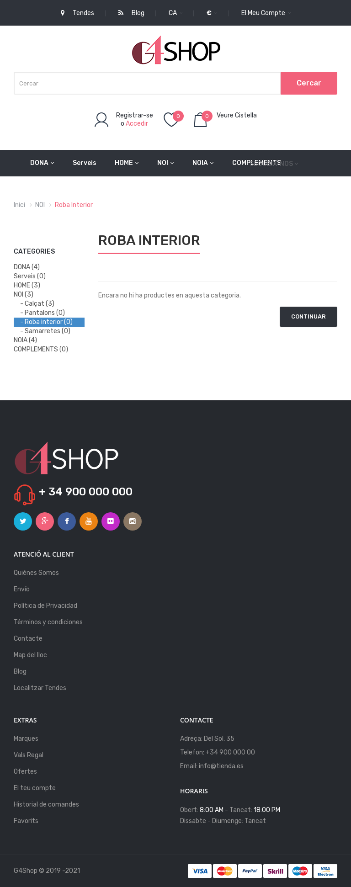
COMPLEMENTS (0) (41, 349)
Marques (26, 739)
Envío (22, 589)
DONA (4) (27, 267)
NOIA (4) (25, 340)
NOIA (203, 163)
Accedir (137, 123)
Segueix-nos (271, 164)
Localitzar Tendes (40, 688)
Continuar (308, 316)
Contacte (28, 639)
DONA (42, 163)
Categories (34, 251)
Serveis (84, 163)
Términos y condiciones (48, 622)
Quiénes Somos (36, 573)
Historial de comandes (46, 804)
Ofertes (25, 771)
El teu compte (35, 788)
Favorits (26, 821)
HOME (127, 163)
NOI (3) (23, 294)
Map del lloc (30, 655)
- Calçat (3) (37, 304)
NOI (165, 163)
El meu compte (266, 13)
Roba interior (74, 205)
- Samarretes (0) (45, 331)
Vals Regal (28, 755)
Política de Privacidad (45, 606)
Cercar (309, 83)
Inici (19, 205)
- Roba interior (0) (46, 322)
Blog (20, 671)
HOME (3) (27, 285)
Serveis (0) (30, 276)
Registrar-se (134, 115)
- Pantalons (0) (42, 313)
